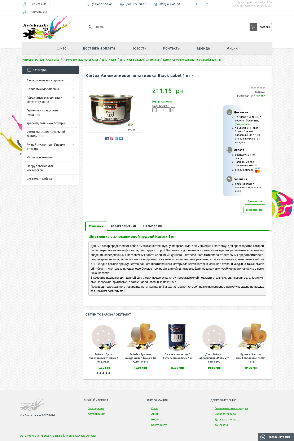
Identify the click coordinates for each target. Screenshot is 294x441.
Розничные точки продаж (231, 408)
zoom (133, 129)
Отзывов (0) (152, 226)
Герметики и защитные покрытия (42, 112)
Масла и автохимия (40, 157)
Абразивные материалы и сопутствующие (44, 99)
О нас (61, 48)
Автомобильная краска (34, 435)
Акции (232, 48)
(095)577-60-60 (102, 4)
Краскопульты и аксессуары (46, 123)
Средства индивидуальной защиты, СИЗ (46, 134)
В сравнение (254, 210)
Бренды (204, 48)
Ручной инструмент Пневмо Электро (46, 146)
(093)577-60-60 (169, 4)
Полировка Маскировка (43, 89)
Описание (96, 226)
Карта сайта (159, 424)
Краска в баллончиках (65, 435)
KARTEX (260, 95)
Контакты (171, 48)
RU (197, 4)
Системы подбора (39, 178)
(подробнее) (243, 124)
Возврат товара (225, 413)
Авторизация (39, 11)
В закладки (255, 201)
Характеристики (123, 226)
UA (206, 4)
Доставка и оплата (98, 48)
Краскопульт (88, 435)
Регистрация (38, 4)
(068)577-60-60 (136, 4)
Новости (138, 48)
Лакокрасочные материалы (45, 80)
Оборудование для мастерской (40, 168)
